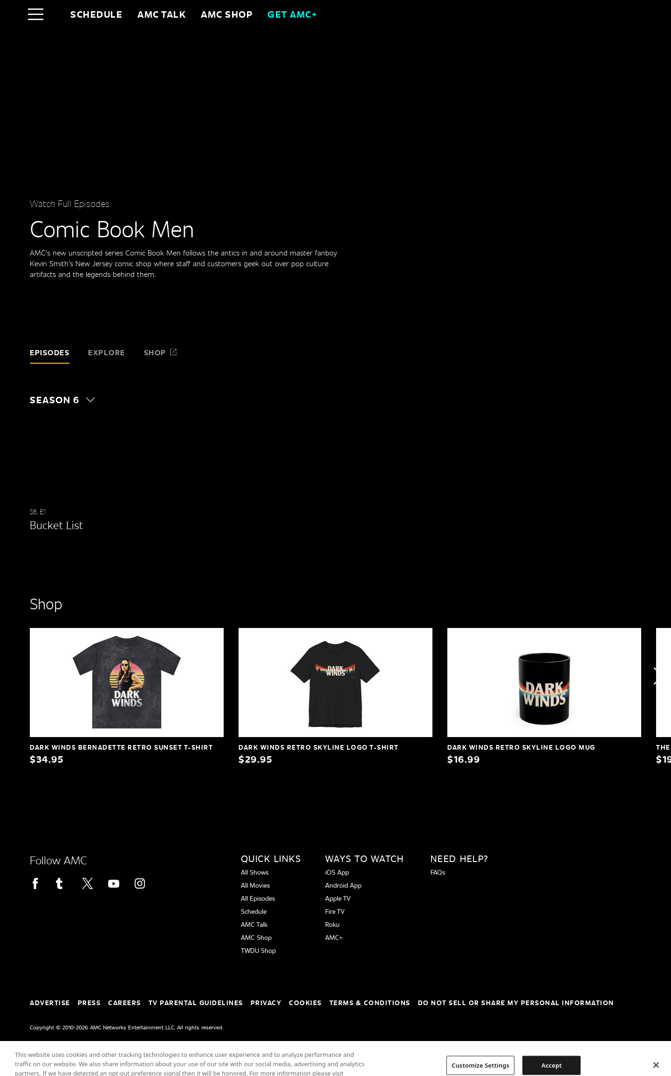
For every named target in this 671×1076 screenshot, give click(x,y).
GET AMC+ (292, 14)
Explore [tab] (106, 352)
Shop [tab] (161, 352)
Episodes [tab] (49, 352)
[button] (67, 399)
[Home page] (135, 836)
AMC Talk (161, 14)
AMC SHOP (227, 14)
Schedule (96, 14)
